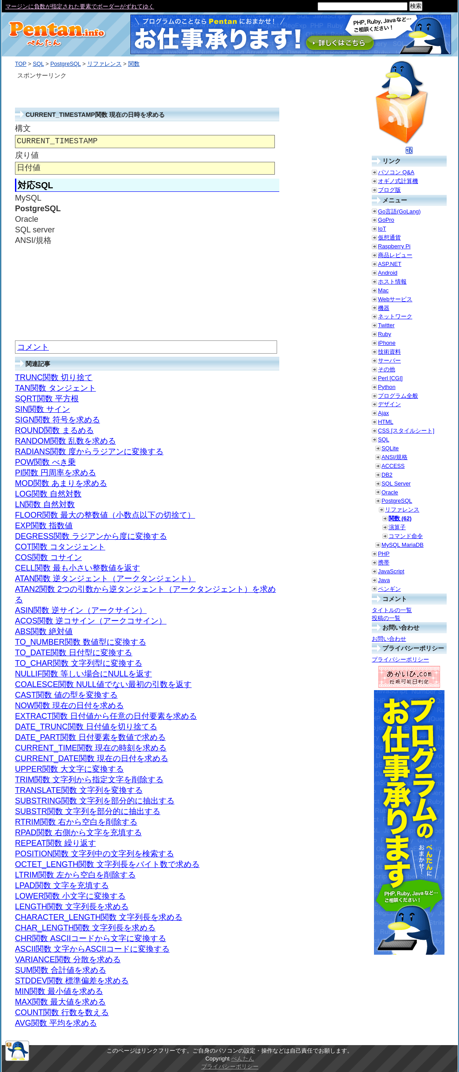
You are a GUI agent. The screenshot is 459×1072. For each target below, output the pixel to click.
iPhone (387, 343)
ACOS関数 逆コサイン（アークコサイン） (91, 620)
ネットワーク (395, 316)
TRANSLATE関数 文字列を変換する (79, 790)
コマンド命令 (406, 536)
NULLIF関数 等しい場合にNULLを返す (83, 673)
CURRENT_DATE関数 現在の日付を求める (91, 758)
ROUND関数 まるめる (54, 430)
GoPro (386, 220)
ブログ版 (389, 190)
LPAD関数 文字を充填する (62, 885)
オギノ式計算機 (398, 181)
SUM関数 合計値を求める (60, 970)
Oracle (389, 492)
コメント (33, 347)
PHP (383, 553)
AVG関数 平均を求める (56, 1023)
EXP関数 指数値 (44, 525)
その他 (386, 369)
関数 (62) (400, 518)
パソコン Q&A (396, 172)
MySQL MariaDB (402, 545)
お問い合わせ (389, 638)
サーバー (389, 360)
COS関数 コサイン (48, 557)
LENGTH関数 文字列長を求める (72, 906)
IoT (382, 228)
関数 (134, 63)
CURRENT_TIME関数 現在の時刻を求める (91, 747)
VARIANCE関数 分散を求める (68, 959)
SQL (38, 63)
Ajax (383, 413)
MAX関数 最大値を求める (60, 1001)
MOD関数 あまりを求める (61, 483)
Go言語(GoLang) (399, 211)
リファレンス (104, 63)
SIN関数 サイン (42, 409)
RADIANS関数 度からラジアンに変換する (89, 451)
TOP (20, 63)
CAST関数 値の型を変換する (66, 695)
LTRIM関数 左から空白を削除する (75, 874)
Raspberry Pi (394, 246)
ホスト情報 (392, 281)
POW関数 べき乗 (45, 462)
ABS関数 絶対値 (44, 631)
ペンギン (389, 589)
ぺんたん (242, 1058)
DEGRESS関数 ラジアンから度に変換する (91, 536)
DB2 (386, 474)
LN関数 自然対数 (45, 504)
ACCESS (393, 466)
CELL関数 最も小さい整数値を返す (77, 568)
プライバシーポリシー (400, 659)
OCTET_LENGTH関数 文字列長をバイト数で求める (107, 864)
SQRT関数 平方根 (47, 398)
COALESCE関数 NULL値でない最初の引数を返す (103, 684)
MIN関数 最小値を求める (59, 991)
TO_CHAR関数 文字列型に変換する (78, 663)
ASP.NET (389, 264)
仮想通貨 (389, 237)
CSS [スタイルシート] (406, 430)
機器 (383, 308)
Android (387, 272)
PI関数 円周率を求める (55, 472)
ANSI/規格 (394, 457)
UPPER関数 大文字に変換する (69, 769)
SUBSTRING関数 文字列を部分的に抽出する (94, 800)
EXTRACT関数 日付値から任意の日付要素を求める (106, 716)
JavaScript (391, 571)
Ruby (384, 334)
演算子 (397, 527)
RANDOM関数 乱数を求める (65, 441)
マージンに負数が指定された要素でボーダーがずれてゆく (79, 6)
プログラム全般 (398, 395)
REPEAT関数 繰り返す (55, 843)
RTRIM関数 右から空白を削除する (76, 822)
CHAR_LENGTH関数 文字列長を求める (85, 927)
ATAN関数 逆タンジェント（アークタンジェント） (105, 578)
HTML (385, 421)
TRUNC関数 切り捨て (54, 377)
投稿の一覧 (386, 618)
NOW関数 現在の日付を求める (69, 705)
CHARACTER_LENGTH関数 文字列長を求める (98, 917)
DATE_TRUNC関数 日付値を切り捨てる (86, 726)
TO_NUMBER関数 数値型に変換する (80, 642)
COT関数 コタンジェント (60, 546)
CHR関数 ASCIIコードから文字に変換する (90, 938)
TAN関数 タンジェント (55, 388)
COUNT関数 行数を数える (62, 1012)
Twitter (386, 325)
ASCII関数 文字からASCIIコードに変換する (92, 949)
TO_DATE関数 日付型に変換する (73, 652)
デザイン (389, 404)
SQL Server (396, 483)
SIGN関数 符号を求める (57, 419)
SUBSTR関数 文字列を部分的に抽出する (87, 811)
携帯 (383, 562)
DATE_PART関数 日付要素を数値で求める (90, 737)
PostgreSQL (65, 63)
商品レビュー (395, 255)
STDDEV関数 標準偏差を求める (72, 980)
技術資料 (389, 351)
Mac (383, 290)
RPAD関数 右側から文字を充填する (78, 832)
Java (384, 580)
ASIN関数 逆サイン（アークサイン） (81, 610)
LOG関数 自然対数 (48, 493)
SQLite (390, 448)
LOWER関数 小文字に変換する (70, 896)
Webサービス (395, 299)
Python (387, 387)
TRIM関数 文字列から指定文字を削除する (89, 779)
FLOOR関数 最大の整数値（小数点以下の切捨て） (105, 515)
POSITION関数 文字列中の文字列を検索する (94, 853)
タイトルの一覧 (392, 610)
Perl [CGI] (390, 378)
